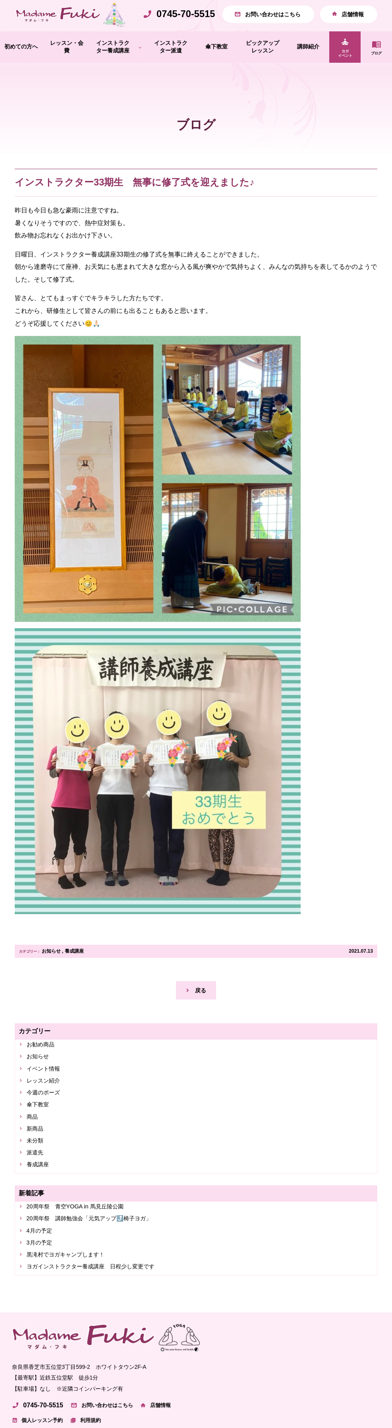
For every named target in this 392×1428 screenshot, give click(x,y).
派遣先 (36, 1182)
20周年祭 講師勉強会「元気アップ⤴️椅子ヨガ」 (98, 1251)
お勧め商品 (43, 1063)
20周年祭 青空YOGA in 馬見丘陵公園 (82, 1238)
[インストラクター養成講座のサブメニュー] (140, 63)
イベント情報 (46, 1089)
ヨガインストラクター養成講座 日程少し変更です (100, 1304)
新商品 (36, 1155)
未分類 (36, 1169)
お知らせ (51, 967)
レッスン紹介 (46, 1103)
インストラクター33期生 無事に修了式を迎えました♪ (134, 199)
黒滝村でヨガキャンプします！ (71, 1290)
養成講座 (74, 967)
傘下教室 (40, 1129)
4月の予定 (41, 1264)
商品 (33, 1142)
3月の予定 (41, 1277)
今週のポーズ (46, 1116)
